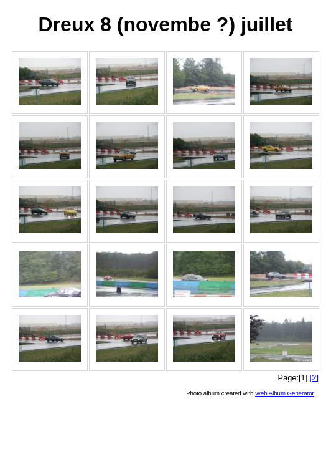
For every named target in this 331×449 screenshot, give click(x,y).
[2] (314, 377)
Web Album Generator (284, 393)
